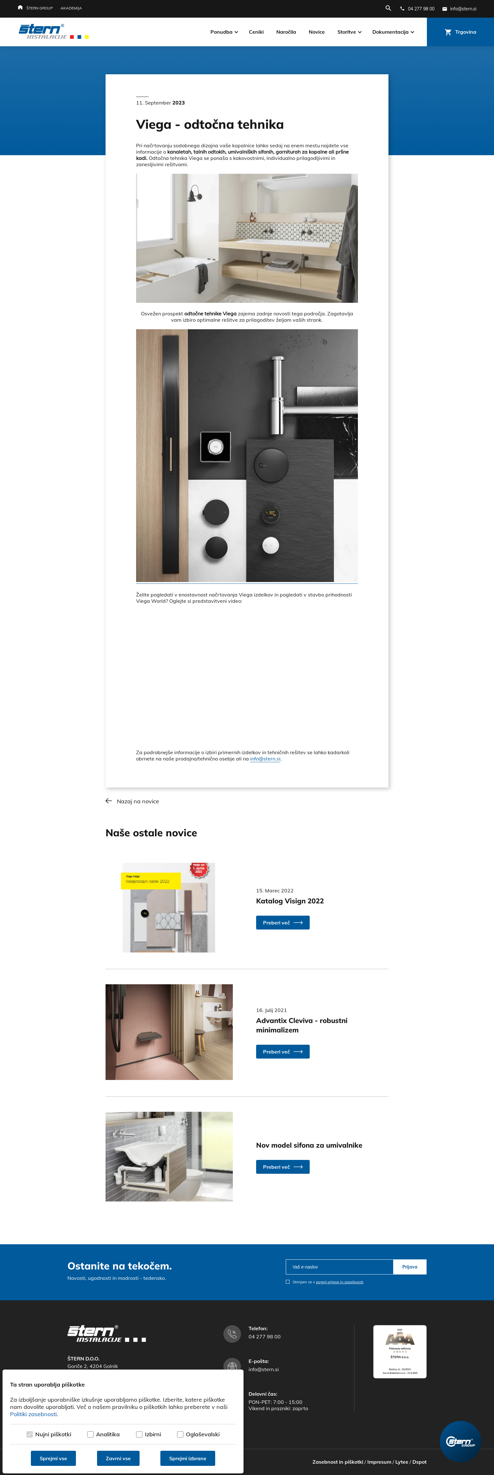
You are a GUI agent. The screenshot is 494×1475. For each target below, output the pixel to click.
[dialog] (123, 1421)
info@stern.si (265, 758)
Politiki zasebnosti (33, 1414)
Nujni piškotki (53, 1434)
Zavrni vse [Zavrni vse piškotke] (118, 1458)
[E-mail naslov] (459, 9)
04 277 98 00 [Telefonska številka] (265, 1336)
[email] (339, 1266)
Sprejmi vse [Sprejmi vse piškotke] (53, 1458)
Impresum (379, 1462)
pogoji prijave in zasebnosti (339, 1282)
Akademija (71, 8)
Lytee (401, 1462)
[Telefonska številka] (417, 9)
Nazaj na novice (138, 801)
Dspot (419, 1462)
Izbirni (153, 1434)
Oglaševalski (203, 1434)
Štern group (39, 8)
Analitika (108, 1434)
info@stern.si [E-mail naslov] (264, 1369)
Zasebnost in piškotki (338, 1462)
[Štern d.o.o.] (54, 32)
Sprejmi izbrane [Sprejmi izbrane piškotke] (187, 1458)
